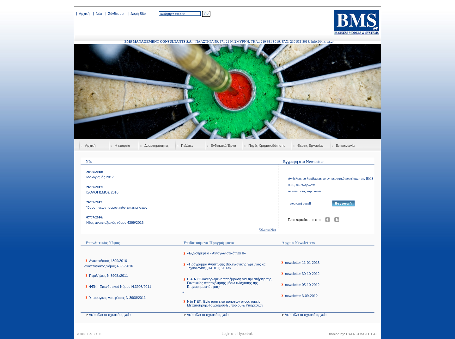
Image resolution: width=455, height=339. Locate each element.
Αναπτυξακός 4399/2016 (108, 261)
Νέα (99, 13)
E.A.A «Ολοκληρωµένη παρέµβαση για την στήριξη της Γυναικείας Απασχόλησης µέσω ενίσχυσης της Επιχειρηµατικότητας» (229, 282)
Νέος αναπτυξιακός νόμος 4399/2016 (115, 222)
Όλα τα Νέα (267, 229)
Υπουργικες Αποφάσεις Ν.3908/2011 (117, 298)
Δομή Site (138, 13)
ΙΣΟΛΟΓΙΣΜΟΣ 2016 (102, 192)
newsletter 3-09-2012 (301, 296)
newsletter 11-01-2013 (302, 263)
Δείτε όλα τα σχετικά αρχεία (109, 315)
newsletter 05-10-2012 (302, 285)
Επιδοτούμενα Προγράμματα (209, 242)
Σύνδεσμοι (116, 13)
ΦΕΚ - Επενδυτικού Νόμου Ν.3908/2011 (120, 286)
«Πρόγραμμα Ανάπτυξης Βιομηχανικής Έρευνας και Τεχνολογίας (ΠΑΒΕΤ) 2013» (226, 266)
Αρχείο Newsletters (298, 242)
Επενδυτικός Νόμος (103, 242)
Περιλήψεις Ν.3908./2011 (108, 275)
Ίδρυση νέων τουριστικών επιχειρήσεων (116, 207)
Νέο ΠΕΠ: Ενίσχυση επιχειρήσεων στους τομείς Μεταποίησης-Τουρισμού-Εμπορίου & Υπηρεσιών (225, 303)
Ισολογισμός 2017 (100, 177)
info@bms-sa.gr (322, 41)
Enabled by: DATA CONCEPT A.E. (353, 334)
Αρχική (84, 13)
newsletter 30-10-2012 (302, 274)
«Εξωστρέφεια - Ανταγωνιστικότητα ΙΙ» (216, 253)
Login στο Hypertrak (237, 334)
